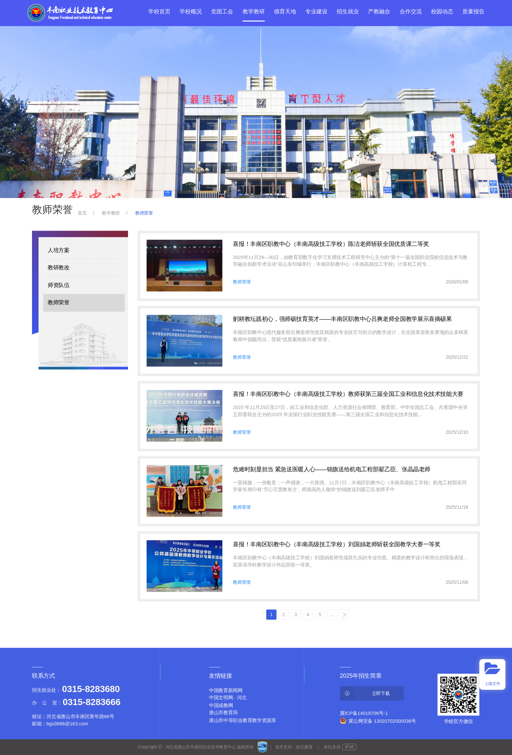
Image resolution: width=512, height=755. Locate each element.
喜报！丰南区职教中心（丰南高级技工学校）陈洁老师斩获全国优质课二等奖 (331, 244)
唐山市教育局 (223, 713)
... (332, 614)
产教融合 (379, 11)
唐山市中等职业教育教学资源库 (242, 720)
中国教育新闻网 (226, 690)
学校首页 (159, 11)
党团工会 (222, 11)
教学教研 (254, 11)
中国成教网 (221, 705)
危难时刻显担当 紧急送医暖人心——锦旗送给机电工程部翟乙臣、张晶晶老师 (331, 469)
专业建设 (316, 11)
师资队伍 (59, 285)
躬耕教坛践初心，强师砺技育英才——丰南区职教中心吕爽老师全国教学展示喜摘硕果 (342, 319)
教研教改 (59, 268)
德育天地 (285, 11)
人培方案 (59, 250)
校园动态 (442, 11)
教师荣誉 (59, 302)
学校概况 (191, 11)
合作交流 (411, 11)
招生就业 (348, 11)
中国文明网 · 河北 (228, 698)
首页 (82, 212)
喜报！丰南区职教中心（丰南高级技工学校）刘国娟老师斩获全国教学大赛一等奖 (336, 544)
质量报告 (473, 11)
